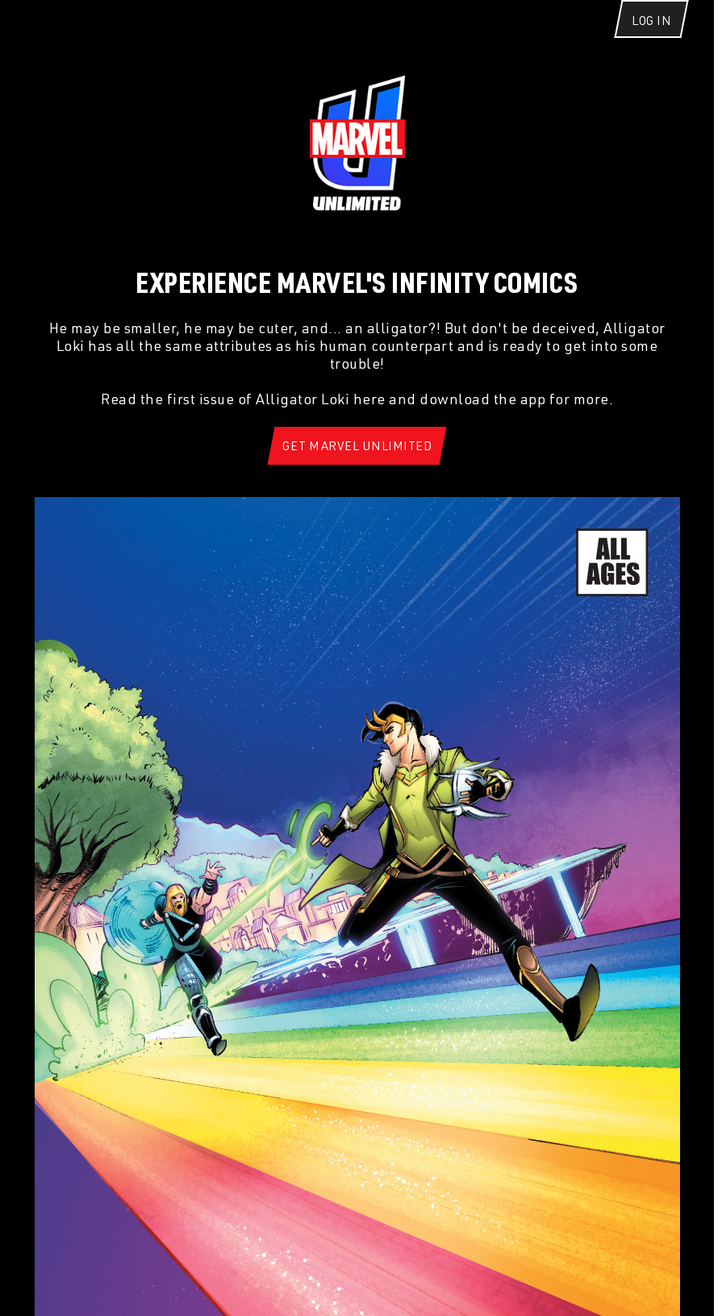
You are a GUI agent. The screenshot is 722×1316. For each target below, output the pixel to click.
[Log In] (651, 30)
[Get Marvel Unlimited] (357, 446)
